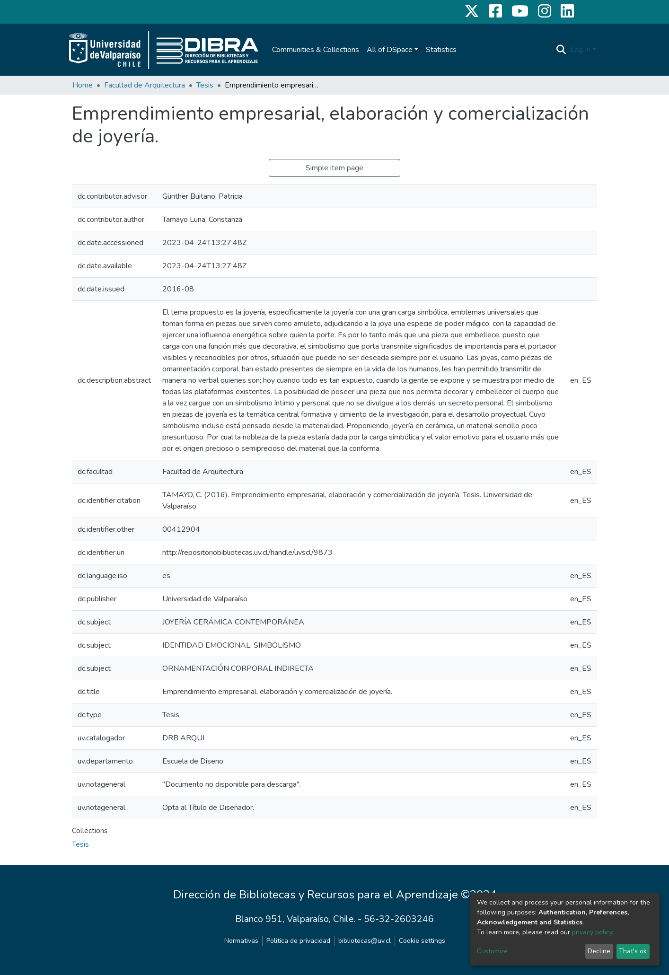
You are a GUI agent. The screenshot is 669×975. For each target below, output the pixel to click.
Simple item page (334, 168)
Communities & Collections (315, 49)
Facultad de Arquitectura (144, 85)
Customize (492, 951)
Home (82, 85)
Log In (580, 49)
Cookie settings (422, 940)
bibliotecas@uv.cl (364, 940)
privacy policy (592, 932)
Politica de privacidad (298, 940)
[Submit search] (561, 49)
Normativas (241, 940)
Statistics (441, 49)
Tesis (204, 85)
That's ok (633, 951)
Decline (599, 951)
